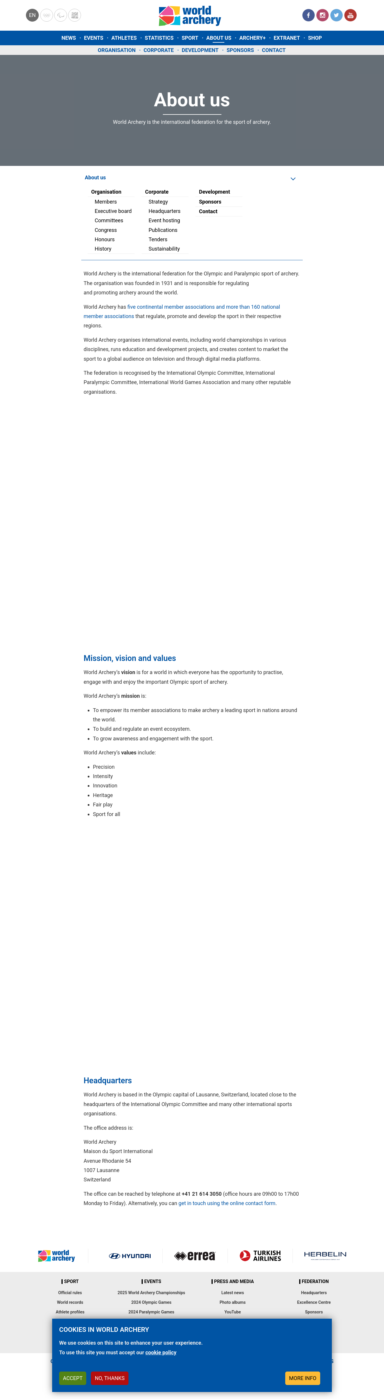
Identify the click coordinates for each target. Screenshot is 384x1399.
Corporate (159, 50)
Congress (106, 230)
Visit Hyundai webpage (130, 1256)
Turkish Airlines (260, 1256)
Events (93, 38)
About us (218, 38)
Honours (105, 239)
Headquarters (165, 211)
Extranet (287, 38)
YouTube (350, 15)
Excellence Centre (314, 1302)
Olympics (46, 15)
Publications (163, 230)
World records (70, 1302)
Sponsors (240, 50)
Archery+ (252, 38)
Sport (190, 38)
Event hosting (164, 220)
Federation (315, 1281)
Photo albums (233, 1302)
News (68, 38)
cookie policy (161, 1352)
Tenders (158, 239)
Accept (72, 1378)
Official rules (70, 1292)
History (103, 249)
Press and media (234, 1281)
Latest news (232, 1292)
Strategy (158, 202)
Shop (315, 38)
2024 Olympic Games (151, 1302)
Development (200, 50)
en (32, 15)
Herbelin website (325, 1256)
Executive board (113, 211)
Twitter (336, 15)
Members (106, 202)
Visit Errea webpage (195, 1256)
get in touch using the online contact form (227, 1203)
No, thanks (109, 1378)
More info (302, 1378)
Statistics (159, 38)
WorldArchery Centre (74, 15)
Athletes (124, 38)
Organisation (117, 50)
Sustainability (164, 249)
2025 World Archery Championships (151, 1292)
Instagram (322, 15)
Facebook (308, 15)
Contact (274, 50)
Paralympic (60, 15)
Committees (109, 220)
